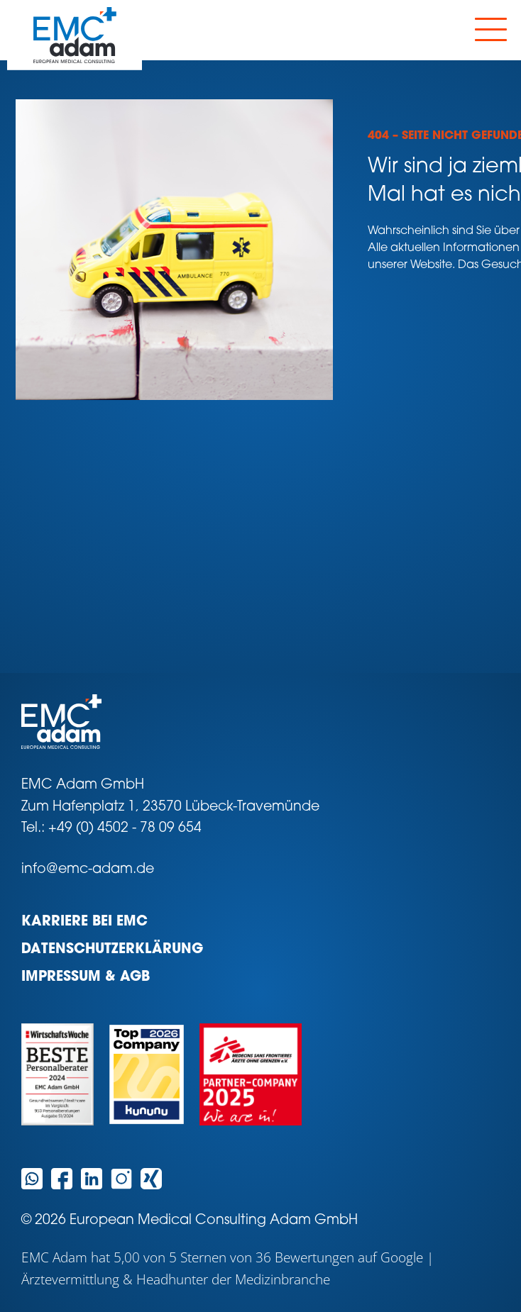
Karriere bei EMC (84, 922)
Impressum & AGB (85, 977)
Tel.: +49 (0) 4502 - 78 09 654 (111, 828)
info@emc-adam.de (87, 870)
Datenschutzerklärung (112, 950)
